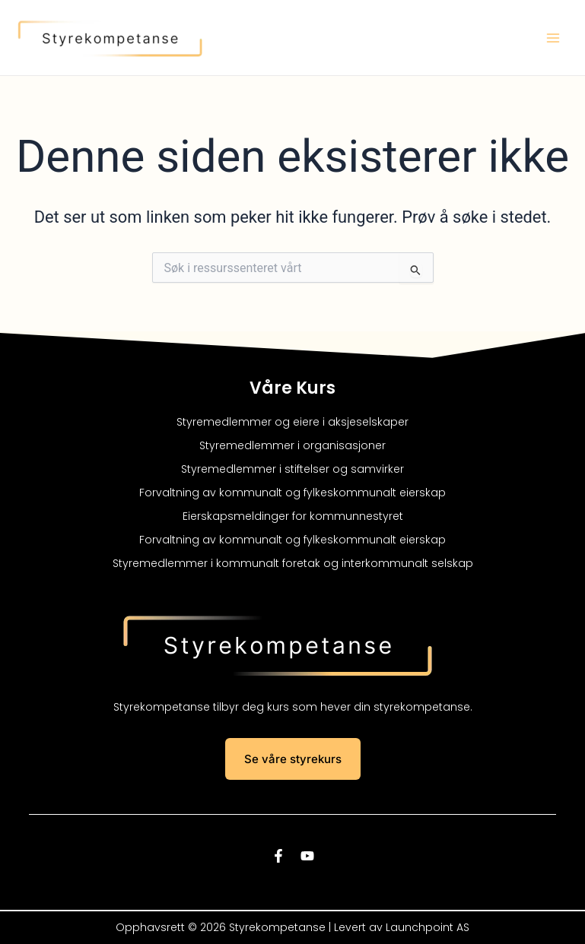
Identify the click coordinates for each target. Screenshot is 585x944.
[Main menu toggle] (553, 38)
